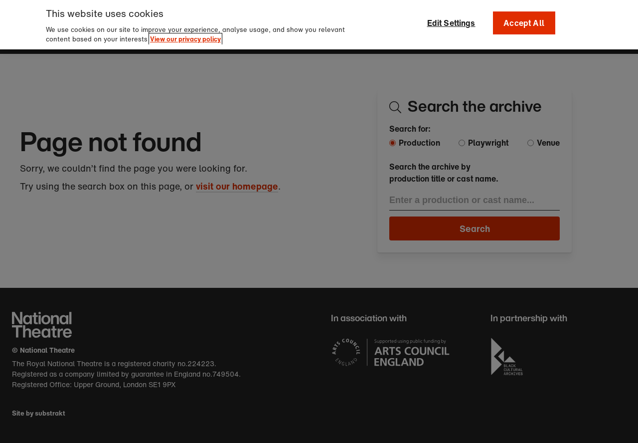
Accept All (523, 20)
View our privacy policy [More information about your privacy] (185, 36)
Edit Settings (451, 20)
